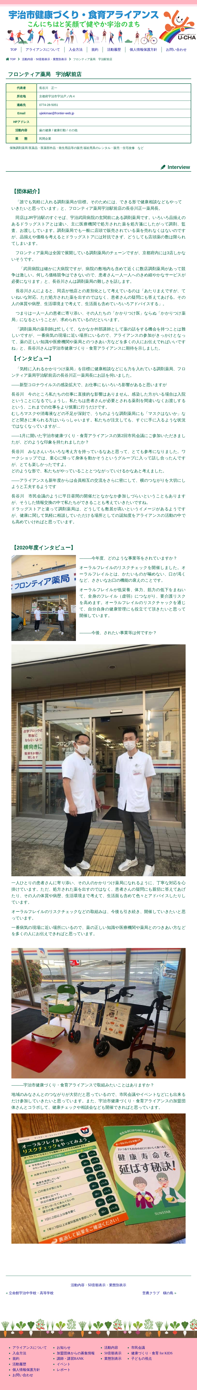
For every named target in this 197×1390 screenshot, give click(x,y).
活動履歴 (114, 49)
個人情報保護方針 (143, 49)
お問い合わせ (176, 49)
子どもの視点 (141, 1358)
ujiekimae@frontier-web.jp (56, 113)
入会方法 (76, 49)
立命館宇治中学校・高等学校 (31, 1293)
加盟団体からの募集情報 (76, 1353)
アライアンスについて (43, 49)
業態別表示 (60, 59)
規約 (94, 49)
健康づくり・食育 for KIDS (151, 1353)
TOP (13, 49)
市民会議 (138, 1347)
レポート (64, 1370)
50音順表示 (43, 59)
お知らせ (64, 1347)
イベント (64, 1364)
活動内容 (27, 59)
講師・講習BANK (70, 1358)
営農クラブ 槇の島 (157, 1293)
